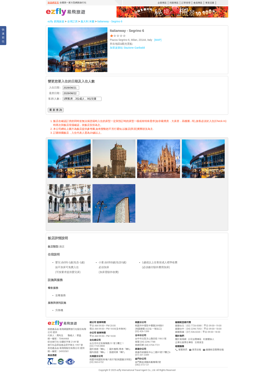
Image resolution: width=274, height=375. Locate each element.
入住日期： (55, 87)
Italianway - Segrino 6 (109, 21)
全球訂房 (72, 21)
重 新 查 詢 (55, 109)
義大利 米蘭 (88, 21)
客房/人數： (55, 98)
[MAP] (157, 39)
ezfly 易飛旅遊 (56, 21)
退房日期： (55, 93)
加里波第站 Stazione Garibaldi (127, 47)
